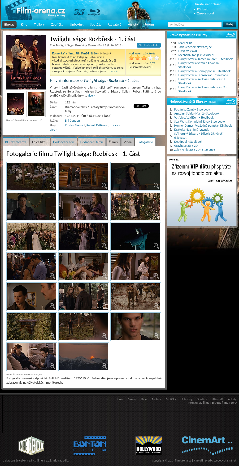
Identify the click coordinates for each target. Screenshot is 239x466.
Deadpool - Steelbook (188, 142)
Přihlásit (202, 9)
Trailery (39, 24)
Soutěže (95, 24)
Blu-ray (9, 24)
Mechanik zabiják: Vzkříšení (196, 55)
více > (113, 71)
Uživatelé (114, 24)
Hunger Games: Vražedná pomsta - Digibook (203, 126)
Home (119, 399)
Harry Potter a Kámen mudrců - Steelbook (205, 59)
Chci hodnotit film (149, 45)
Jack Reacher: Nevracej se (195, 47)
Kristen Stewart (75, 125)
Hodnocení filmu (91, 142)
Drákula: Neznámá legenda (191, 130)
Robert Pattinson (97, 125)
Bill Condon (72, 121)
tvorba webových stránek (220, 460)
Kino (24, 24)
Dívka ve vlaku (187, 51)
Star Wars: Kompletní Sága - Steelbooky (200, 122)
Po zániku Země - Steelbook (192, 109)
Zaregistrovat (205, 13)
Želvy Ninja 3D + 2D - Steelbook (194, 150)
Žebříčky (57, 24)
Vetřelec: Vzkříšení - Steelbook (194, 117)
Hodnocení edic (63, 142)
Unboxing (76, 24)
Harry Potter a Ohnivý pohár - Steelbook (204, 71)
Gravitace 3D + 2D (186, 146)
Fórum (149, 24)
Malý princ (185, 43)
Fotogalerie (145, 142)
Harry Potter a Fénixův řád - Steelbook (203, 75)
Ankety (133, 24)
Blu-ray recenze (15, 142)
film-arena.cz (183, 460)
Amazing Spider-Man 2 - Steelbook (196, 113)
